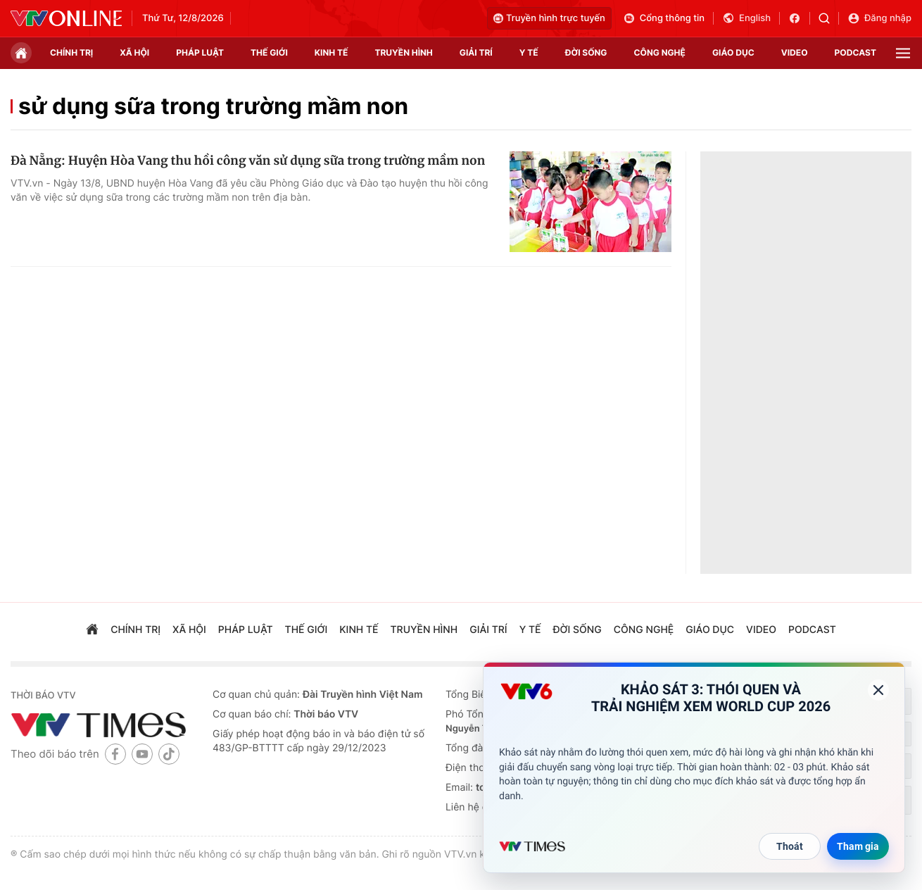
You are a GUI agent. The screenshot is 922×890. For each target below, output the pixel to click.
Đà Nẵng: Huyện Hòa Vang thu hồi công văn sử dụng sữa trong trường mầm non (248, 160)
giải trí (476, 52)
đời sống (586, 52)
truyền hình (403, 52)
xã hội (134, 52)
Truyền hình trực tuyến (549, 18)
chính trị (71, 52)
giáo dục (733, 52)
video (794, 52)
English (746, 18)
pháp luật (200, 52)
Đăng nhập (879, 18)
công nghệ (660, 52)
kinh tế (331, 52)
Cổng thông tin (664, 18)
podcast (855, 52)
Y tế (528, 52)
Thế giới (269, 52)
